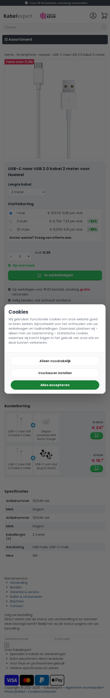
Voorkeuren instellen (55, 373)
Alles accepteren (55, 385)
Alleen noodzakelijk (55, 361)
